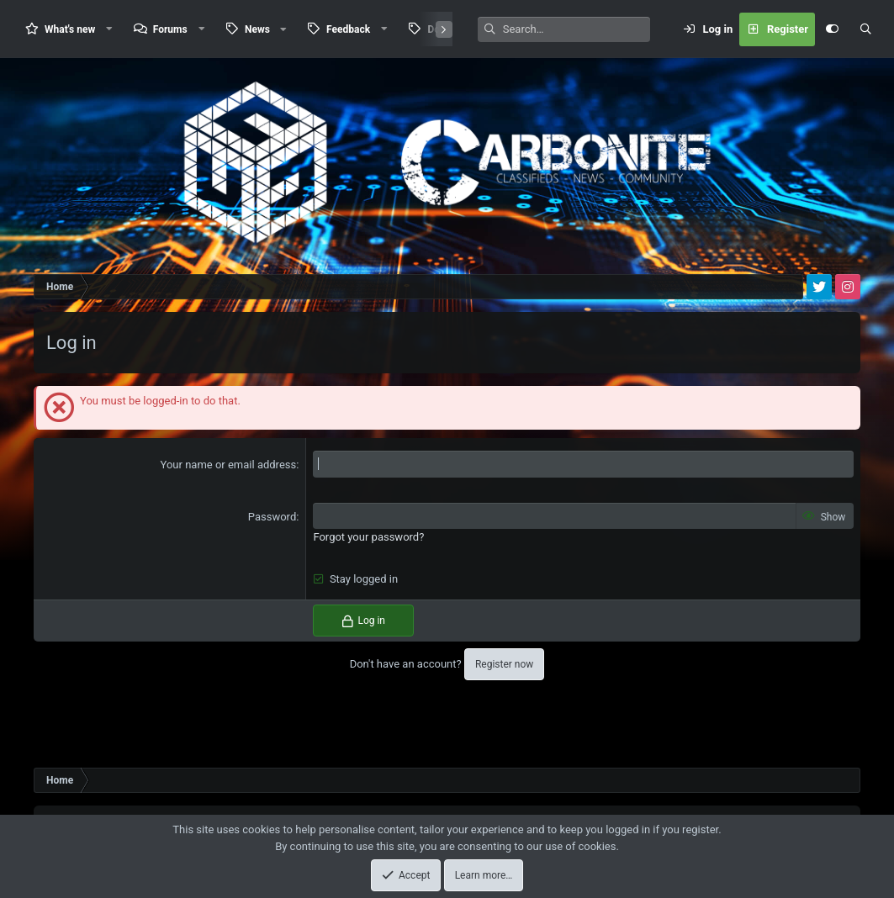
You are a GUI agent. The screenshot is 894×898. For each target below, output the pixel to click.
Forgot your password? (368, 537)
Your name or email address (229, 464)
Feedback (348, 29)
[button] (109, 29)
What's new (70, 29)
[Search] (576, 29)
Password (272, 516)
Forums (170, 29)
